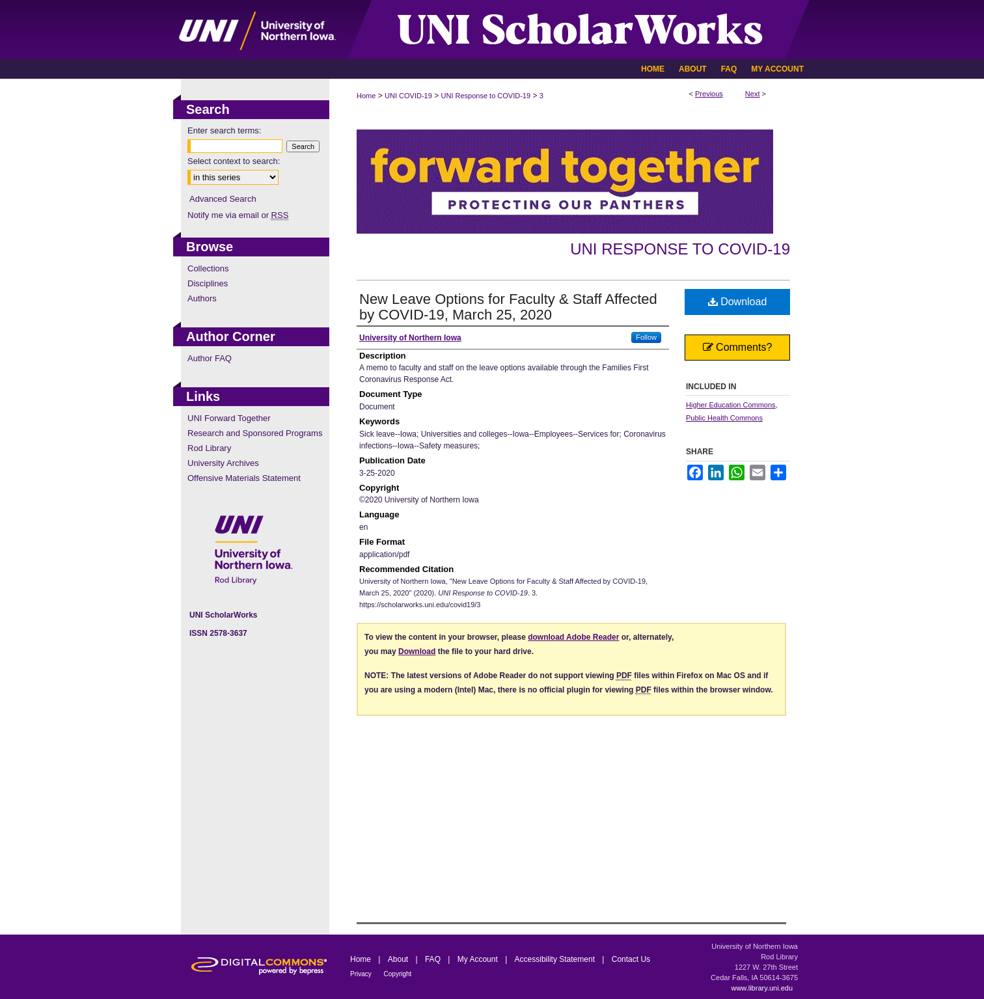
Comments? (737, 347)
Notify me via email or (237, 215)
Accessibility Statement (556, 959)
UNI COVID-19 (408, 96)
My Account (479, 959)
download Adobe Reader (573, 637)
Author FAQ (209, 358)
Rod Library (209, 448)
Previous (709, 94)
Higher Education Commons (731, 405)
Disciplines (207, 283)
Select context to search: (233, 161)
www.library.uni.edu (762, 988)
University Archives (223, 463)
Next (752, 94)
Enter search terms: (224, 130)
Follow (646, 337)
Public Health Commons (724, 418)
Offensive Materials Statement (244, 478)
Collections (208, 268)
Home (366, 96)
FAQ (434, 959)
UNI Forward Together (229, 418)
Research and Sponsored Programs (254, 433)
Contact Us (631, 959)
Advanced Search (222, 199)
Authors (202, 298)
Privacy (362, 974)
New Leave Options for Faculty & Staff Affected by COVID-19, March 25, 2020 (508, 307)
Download (737, 301)
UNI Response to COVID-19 (486, 96)
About (399, 959)
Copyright (398, 974)
